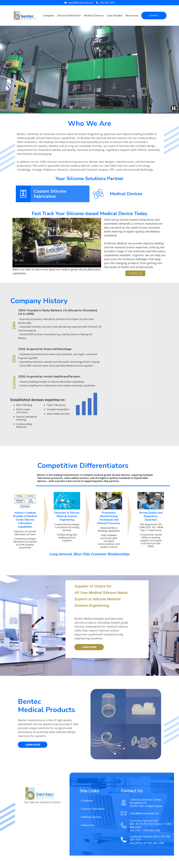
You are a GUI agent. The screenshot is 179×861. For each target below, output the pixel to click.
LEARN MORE (89, 647)
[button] (69, 15)
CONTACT (154, 15)
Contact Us (135, 273)
